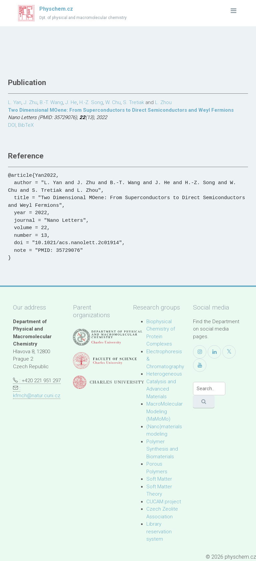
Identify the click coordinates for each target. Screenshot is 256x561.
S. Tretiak (133, 102)
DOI (12, 125)
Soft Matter (159, 479)
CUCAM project (163, 502)
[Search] (209, 388)
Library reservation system (159, 531)
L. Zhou (163, 102)
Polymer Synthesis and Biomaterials (162, 449)
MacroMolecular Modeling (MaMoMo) (164, 411)
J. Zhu (30, 102)
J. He (71, 102)
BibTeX (26, 125)
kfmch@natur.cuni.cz (36, 396)
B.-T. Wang (51, 102)
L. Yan (14, 102)
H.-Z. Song (91, 102)
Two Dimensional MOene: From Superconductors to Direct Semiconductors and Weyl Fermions (121, 110)
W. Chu (113, 102)
